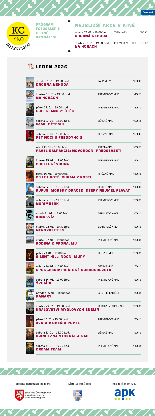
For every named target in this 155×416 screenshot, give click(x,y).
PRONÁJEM (46, 37)
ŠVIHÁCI (43, 283)
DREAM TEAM (48, 349)
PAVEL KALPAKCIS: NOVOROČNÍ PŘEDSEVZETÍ (79, 151)
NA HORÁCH (86, 46)
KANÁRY (44, 296)
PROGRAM (45, 24)
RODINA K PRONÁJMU (56, 243)
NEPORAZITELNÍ (51, 230)
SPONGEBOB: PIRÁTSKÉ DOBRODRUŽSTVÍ (74, 270)
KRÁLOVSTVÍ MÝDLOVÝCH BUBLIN (67, 310)
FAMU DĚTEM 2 (50, 124)
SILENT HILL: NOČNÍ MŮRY (60, 257)
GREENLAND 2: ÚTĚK (55, 111)
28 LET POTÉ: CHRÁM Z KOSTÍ (63, 177)
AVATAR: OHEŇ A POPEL (58, 323)
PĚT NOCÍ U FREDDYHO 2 (59, 137)
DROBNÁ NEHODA (91, 36)
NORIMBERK (47, 204)
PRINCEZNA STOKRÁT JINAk (62, 336)
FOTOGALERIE (48, 29)
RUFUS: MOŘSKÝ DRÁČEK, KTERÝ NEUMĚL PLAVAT (83, 190)
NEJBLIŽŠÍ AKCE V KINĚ (105, 25)
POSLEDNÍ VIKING (52, 164)
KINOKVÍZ (45, 217)
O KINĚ (42, 33)
